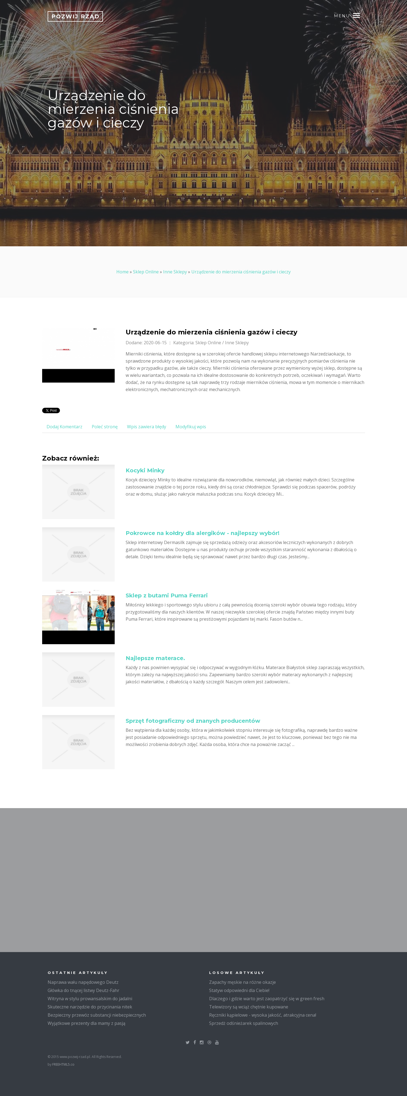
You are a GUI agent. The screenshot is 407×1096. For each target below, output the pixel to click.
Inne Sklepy (175, 272)
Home (122, 272)
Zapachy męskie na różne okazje (242, 982)
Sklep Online (146, 272)
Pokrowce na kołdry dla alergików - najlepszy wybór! (202, 533)
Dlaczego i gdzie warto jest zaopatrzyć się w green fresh (266, 999)
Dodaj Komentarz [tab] (64, 427)
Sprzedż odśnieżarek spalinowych (243, 1023)
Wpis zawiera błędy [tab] (146, 427)
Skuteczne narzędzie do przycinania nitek (90, 1007)
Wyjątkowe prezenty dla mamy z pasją (86, 1023)
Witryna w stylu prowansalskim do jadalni (90, 999)
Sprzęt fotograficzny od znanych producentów (193, 721)
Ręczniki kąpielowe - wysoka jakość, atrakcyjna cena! (262, 1015)
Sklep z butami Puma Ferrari (167, 595)
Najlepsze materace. (155, 658)
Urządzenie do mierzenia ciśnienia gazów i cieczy (241, 272)
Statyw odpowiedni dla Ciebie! (239, 990)
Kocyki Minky (145, 470)
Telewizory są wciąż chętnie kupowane (248, 1007)
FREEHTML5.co (63, 1064)
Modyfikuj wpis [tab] (190, 427)
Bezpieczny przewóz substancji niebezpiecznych (97, 1015)
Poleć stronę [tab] (105, 427)
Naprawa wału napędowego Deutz (83, 982)
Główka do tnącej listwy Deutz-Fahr (83, 990)
